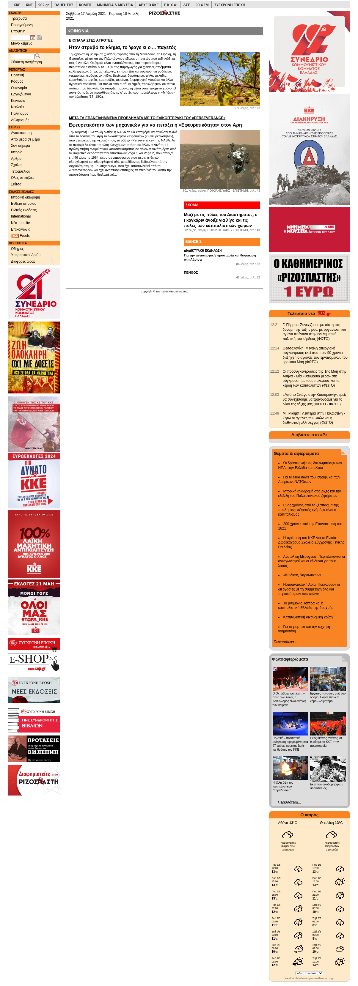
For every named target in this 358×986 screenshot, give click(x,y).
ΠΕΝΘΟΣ (191, 272)
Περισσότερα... (285, 642)
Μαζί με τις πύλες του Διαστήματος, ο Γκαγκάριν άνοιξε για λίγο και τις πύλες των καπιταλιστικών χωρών (220, 220)
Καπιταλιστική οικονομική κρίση (308, 617)
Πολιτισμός (19, 113)
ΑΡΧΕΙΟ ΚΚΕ (148, 5)
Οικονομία (19, 88)
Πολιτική (17, 75)
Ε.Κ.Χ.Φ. (171, 5)
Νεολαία (17, 107)
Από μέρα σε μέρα (25, 139)
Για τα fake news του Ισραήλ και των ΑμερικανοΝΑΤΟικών (309, 479)
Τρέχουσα (19, 18)
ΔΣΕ (186, 5)
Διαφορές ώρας (23, 261)
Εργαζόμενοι (21, 94)
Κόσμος (17, 81)
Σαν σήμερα (20, 146)
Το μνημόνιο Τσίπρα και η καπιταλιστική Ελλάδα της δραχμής (305, 605)
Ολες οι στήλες (22, 178)
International (21, 216)
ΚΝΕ (29, 5)
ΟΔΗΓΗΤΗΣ (63, 5)
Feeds (20, 236)
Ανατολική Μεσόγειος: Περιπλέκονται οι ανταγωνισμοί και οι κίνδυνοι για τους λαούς (311, 561)
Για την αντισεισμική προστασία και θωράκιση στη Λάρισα (222, 255)
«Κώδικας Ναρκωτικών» (302, 575)
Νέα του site (20, 223)
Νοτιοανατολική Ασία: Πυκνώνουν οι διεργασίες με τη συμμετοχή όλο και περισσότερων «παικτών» (309, 589)
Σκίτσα (16, 184)
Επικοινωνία (20, 229)
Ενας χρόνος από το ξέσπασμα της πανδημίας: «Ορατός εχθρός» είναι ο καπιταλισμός (308, 509)
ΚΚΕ (17, 5)
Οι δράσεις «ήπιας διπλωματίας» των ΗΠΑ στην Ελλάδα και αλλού (310, 465)
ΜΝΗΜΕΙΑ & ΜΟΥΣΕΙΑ (115, 5)
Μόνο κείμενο (21, 43)
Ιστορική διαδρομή (25, 197)
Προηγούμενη (22, 25)
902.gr (43, 5)
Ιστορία (16, 152)
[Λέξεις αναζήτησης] (23, 56)
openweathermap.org (320, 978)
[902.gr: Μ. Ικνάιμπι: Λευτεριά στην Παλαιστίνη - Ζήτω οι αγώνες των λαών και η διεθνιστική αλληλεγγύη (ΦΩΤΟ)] (274, 413)
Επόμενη (18, 31)
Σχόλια (16, 165)
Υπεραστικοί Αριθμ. (26, 255)
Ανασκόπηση (21, 133)
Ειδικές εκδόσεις (24, 210)
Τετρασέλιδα (20, 171)
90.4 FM (202, 5)
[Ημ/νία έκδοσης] (21, 37)
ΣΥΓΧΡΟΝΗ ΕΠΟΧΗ (229, 5)
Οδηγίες (17, 249)
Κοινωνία (18, 101)
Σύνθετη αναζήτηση (26, 62)
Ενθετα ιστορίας (23, 203)
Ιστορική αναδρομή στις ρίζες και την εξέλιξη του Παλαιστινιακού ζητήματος (309, 493)
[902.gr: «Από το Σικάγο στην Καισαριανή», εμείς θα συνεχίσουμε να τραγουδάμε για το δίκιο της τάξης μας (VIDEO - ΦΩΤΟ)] (274, 395)
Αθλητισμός (20, 120)
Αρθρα (16, 159)
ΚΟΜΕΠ (85, 5)
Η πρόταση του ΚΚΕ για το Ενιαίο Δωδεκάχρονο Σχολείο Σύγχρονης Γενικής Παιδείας (311, 542)
